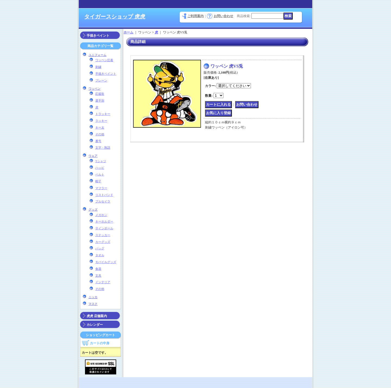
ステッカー (102, 235)
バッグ (99, 248)
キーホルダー (104, 221)
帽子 (98, 181)
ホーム (128, 32)
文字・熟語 (102, 147)
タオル (99, 255)
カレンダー (95, 325)
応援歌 (99, 93)
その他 (99, 134)
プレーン (101, 80)
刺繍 (98, 66)
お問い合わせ (223, 16)
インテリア (102, 282)
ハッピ (99, 167)
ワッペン (94, 88)
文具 (98, 275)
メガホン (101, 215)
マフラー (101, 188)
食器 (98, 268)
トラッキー (102, 113)
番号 (98, 141)
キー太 (99, 127)
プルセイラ (102, 201)
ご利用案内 (195, 16)
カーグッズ (102, 241)
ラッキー (101, 120)
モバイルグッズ (105, 262)
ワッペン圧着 (104, 60)
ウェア (93, 155)
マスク (93, 303)
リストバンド (104, 194)
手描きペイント (98, 35)
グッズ (93, 209)
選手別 (99, 100)
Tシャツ (100, 161)
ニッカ (93, 297)
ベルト (99, 174)
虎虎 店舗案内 (97, 316)
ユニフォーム (97, 55)
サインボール (104, 228)
